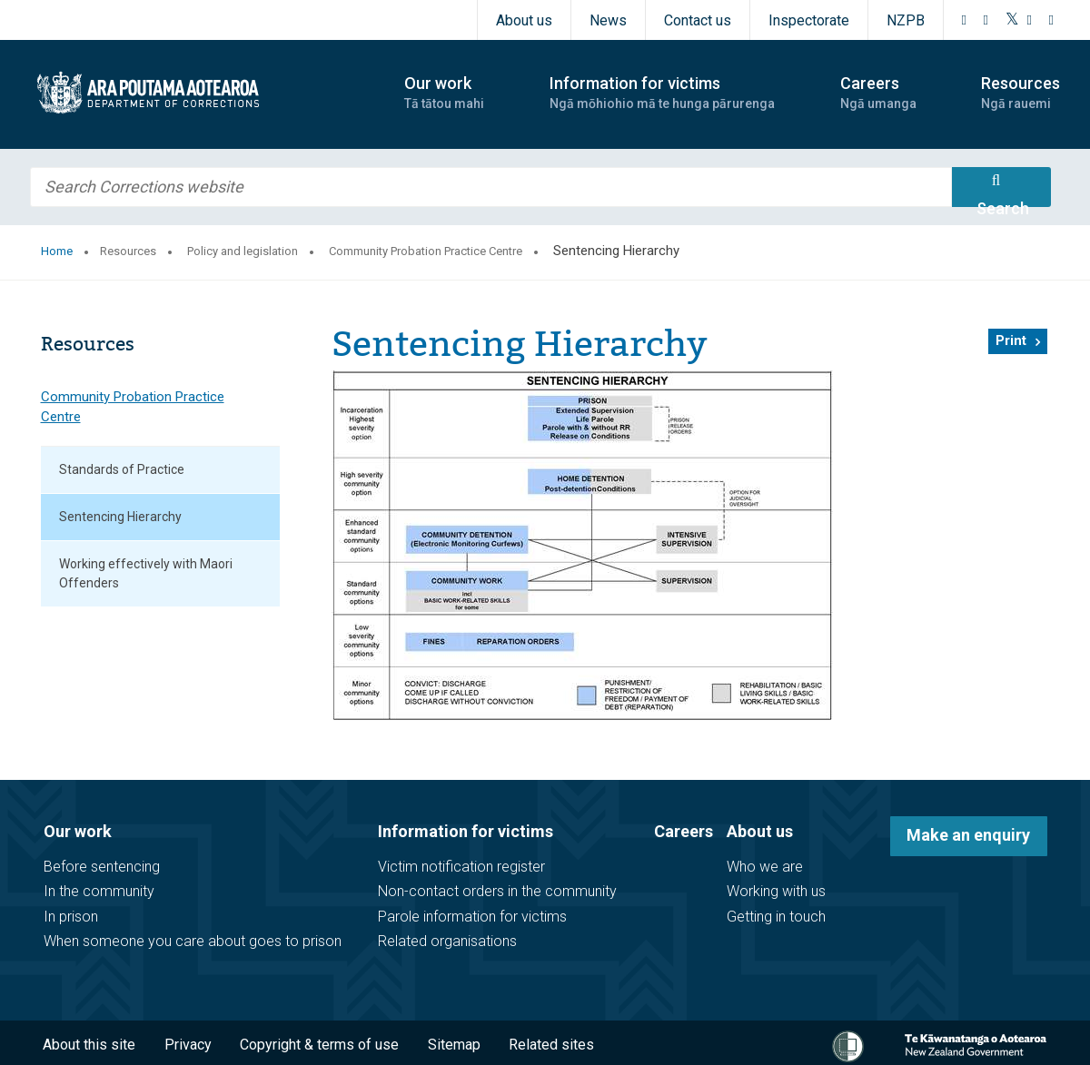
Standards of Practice (121, 469)
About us (524, 20)
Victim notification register (461, 866)
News (608, 20)
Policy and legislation (242, 251)
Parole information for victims (472, 916)
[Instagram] (986, 20)
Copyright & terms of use (319, 1044)
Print (1011, 340)
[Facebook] (964, 20)
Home (57, 251)
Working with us (776, 891)
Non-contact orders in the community (497, 891)
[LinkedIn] (1052, 20)
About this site (89, 1044)
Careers (683, 831)
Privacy (188, 1044)
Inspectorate (808, 20)
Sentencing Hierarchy (120, 516)
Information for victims (465, 831)
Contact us (697, 20)
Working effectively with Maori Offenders (146, 573)
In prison (71, 916)
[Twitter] (1012, 20)
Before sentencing (102, 866)
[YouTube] (1030, 20)
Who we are (765, 866)
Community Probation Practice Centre (425, 251)
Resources (128, 251)
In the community (99, 891)
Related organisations (447, 941)
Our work (78, 831)
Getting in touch (776, 916)
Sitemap (454, 1044)
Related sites (551, 1044)
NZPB (906, 20)
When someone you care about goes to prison (193, 941)
